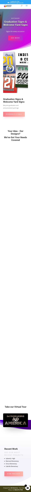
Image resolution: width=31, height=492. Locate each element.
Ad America (14, 488)
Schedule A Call (14, 114)
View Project (13, 473)
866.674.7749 (19, 490)
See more (15, 38)
